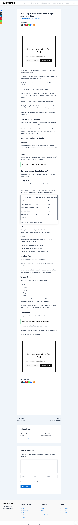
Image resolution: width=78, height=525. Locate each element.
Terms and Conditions (66, 513)
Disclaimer (63, 510)
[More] (34, 25)
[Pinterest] (26, 25)
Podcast (23, 513)
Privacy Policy (64, 508)
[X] (22, 25)
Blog (67, 3)
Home (24, 3)
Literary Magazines (58, 3)
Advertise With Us (46, 515)
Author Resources (26, 515)
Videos (23, 517)
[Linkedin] (24, 25)
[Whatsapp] (29, 25)
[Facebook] (31, 25)
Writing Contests (45, 3)
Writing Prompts (33, 3)
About (72, 3)
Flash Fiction (38, 18)
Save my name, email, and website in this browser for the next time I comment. (37, 481)
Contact (43, 513)
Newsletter (24, 510)
